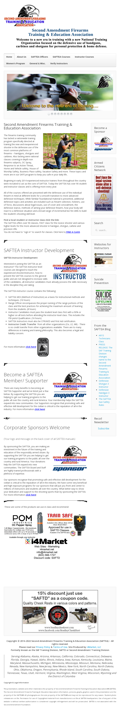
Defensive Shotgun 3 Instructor (104, 383)
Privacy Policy (43, 647)
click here (31, 346)
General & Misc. (38, 63)
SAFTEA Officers (39, 57)
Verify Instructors (59, 63)
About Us (21, 57)
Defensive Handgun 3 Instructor (104, 392)
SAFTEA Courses (61, 57)
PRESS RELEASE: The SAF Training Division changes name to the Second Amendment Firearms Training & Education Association (105, 361)
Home (9, 57)
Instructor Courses (84, 57)
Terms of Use (60, 647)
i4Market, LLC (94, 647)
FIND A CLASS (73, 232)
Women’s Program (15, 63)
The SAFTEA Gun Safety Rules (105, 401)
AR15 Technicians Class (104, 338)
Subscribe (103, 428)
